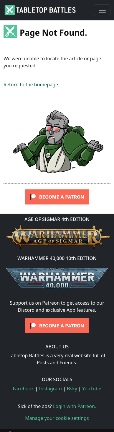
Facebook (23, 388)
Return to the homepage (31, 84)
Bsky (72, 388)
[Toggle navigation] (102, 10)
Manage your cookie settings (57, 418)
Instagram (50, 388)
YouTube (91, 388)
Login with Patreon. (74, 406)
